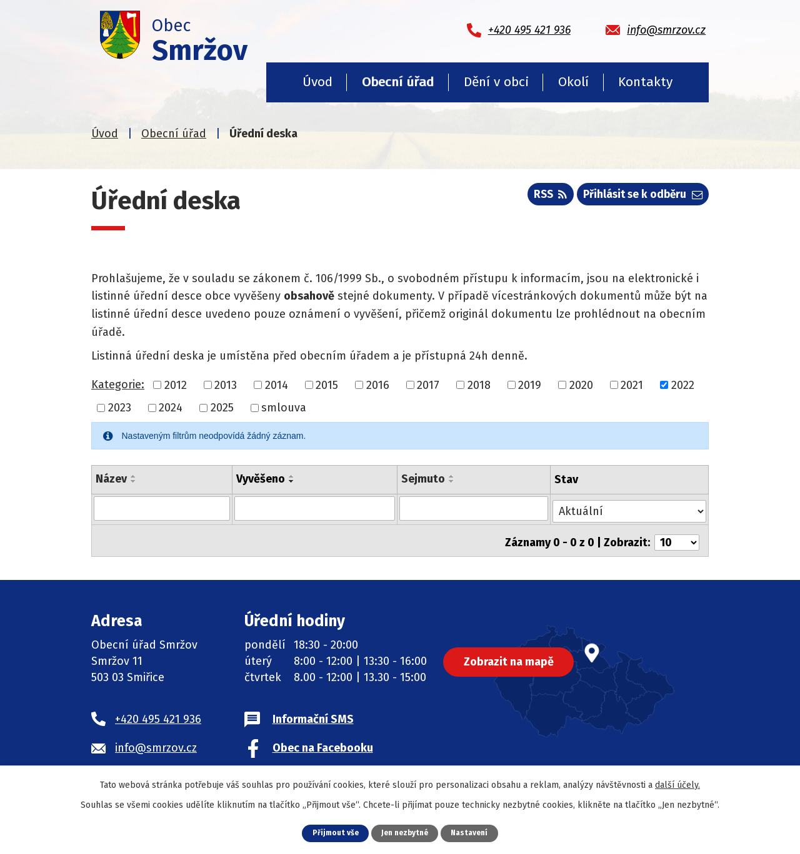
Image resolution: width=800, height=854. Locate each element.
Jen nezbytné (405, 832)
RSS (541, 197)
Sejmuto (423, 479)
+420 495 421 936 (158, 713)
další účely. (677, 784)
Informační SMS (313, 713)
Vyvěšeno (260, 479)
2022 (682, 384)
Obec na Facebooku (322, 741)
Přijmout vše (331, 832)
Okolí (573, 82)
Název (111, 479)
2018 (479, 384)
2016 (377, 384)
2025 (222, 408)
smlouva (283, 408)
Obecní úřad (398, 82)
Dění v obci (496, 82)
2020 (581, 384)
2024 (170, 408)
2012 (175, 384)
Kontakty (645, 82)
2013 (225, 384)
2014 (276, 384)
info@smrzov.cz (156, 741)
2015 (327, 384)
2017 (428, 384)
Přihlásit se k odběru (640, 197)
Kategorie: (117, 384)
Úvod (317, 82)
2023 (119, 408)
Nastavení (473, 832)
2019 (529, 384)
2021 (632, 384)
